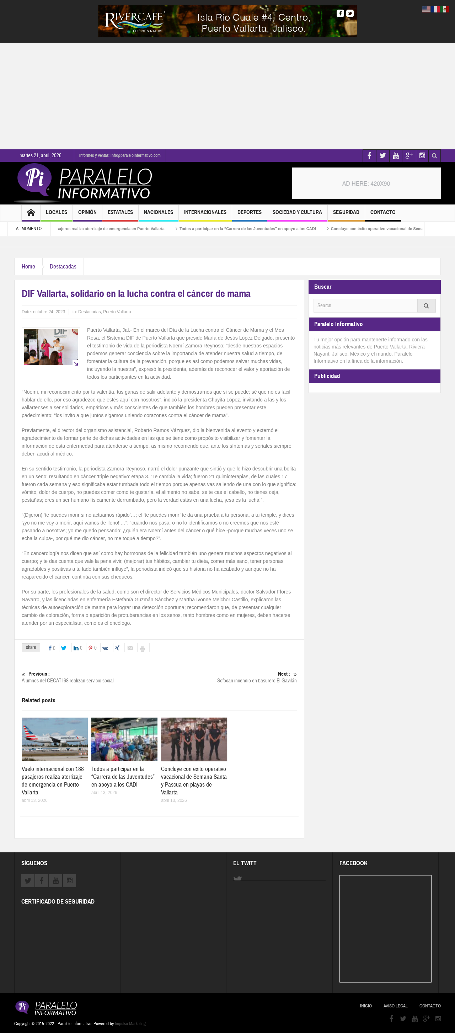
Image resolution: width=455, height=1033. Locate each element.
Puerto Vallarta (117, 311)
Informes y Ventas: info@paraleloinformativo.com (120, 155)
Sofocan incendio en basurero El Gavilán (228, 677)
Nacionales (158, 215)
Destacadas (63, 266)
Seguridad (346, 215)
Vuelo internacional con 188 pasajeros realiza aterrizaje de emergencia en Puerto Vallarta (95, 229)
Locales (57, 215)
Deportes (249, 215)
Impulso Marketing (130, 1024)
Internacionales (205, 215)
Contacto (383, 215)
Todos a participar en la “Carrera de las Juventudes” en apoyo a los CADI (261, 229)
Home (28, 266)
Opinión (87, 215)
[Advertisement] (227, 96)
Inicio (366, 1006)
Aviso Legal (396, 1006)
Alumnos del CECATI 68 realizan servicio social (90, 677)
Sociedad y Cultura (297, 215)
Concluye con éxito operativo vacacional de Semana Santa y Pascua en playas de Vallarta (194, 780)
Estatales (120, 215)
